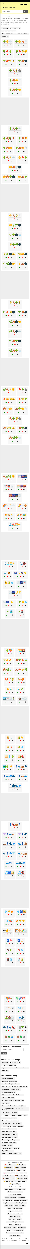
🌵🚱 (20, 611)
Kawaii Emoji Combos (10, 1197)
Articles (3, 1240)
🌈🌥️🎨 (22, 505)
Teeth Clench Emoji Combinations (10, 1148)
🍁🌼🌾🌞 (9, 399)
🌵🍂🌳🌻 (9, 138)
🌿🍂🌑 (22, 312)
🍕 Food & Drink (21, 1170)
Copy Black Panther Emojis (15, 1211)
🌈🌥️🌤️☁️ (9, 505)
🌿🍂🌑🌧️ (15, 331)
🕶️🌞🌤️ (7, 930)
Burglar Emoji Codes (20, 1189)
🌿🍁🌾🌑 (9, 312)
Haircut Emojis (8, 1205)
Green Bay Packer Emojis (8, 1078)
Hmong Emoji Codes (7, 1145)
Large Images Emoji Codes (8, 1092)
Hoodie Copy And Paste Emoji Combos (11, 1153)
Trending (8, 1240)
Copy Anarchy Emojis (8, 1203)
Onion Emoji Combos (21, 1203)
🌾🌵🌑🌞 (9, 254)
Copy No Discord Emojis (8, 1097)
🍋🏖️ (10, 689)
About (19, 1240)
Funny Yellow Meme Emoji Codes (15, 1230)
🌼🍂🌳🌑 (9, 176)
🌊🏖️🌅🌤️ (15, 524)
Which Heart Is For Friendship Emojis (11, 1089)
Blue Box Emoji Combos (10, 1227)
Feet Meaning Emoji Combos (19, 1086)
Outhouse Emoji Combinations (9, 1134)
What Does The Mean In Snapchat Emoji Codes (13, 1105)
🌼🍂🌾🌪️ (15, 215)
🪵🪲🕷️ (21, 1036)
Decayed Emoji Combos (22, 33)
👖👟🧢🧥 (9, 776)
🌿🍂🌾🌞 (9, 389)
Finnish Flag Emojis (15, 1216)
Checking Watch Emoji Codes (9, 1081)
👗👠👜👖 (15, 824)
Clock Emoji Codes (7, 1200)
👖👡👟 (22, 776)
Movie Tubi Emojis (22, 1115)
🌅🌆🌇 (21, 486)
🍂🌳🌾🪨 (15, 418)
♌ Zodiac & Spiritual (21, 1178)
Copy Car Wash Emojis (15, 1224)
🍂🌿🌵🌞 (9, 476)
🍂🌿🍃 (7, 669)
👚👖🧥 (22, 834)
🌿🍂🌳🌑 (15, 341)
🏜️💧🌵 (9, 756)
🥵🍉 (9, 998)
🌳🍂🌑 (22, 60)
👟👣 (9, 862)
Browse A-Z (17, 1239)
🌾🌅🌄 (20, 650)
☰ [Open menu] (3, 4)
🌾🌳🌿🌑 (15, 244)
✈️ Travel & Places (21, 1173)
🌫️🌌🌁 (21, 582)
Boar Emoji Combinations (20, 1200)
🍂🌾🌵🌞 (9, 428)
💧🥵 (9, 921)
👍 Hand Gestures (8, 1181)
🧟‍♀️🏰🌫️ (9, 1017)
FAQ (26, 1239)
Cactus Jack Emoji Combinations (15, 1222)
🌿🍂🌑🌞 (15, 321)
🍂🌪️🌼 (7, 408)
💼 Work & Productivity (21, 1175)
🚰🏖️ (20, 940)
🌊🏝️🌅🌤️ (10, 563)
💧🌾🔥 (8, 911)
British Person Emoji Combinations (10, 1084)
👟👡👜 (22, 853)
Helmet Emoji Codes (20, 1205)
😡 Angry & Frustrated (20, 1167)
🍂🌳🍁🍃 (21, 660)
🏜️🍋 (20, 737)
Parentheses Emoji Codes (15, 1219)
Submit (4, 1053)
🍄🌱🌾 (9, 679)
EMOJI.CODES (4, 1)
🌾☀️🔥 (7, 660)
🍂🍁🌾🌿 (21, 669)
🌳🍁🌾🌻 (9, 60)
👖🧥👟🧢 (15, 785)
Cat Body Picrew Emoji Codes (9, 1118)
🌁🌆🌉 (22, 476)
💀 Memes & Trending (20, 1181)
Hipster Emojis (22, 1227)
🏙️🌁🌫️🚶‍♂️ (9, 698)
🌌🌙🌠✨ (20, 573)
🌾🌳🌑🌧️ (15, 234)
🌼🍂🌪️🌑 (15, 167)
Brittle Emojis (5, 36)
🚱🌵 (10, 949)
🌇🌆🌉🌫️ (15, 495)
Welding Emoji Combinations (15, 1208)
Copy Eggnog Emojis (15, 1235)
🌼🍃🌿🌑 (15, 225)
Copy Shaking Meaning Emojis (9, 1137)
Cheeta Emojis (5, 1103)
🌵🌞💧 (22, 602)
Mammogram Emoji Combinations (15, 1233)
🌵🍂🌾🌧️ (9, 157)
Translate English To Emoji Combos (11, 1140)
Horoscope (14, 1240)
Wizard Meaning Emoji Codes (9, 1131)
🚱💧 (20, 949)
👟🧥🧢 (20, 862)
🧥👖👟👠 (9, 1027)
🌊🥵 (7, 573)
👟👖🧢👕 (9, 853)
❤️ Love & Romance (10, 1164)
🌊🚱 (23, 563)
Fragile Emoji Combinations (9, 31)
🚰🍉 (10, 940)
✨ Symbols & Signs (15, 1184)
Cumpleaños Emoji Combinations (10, 1120)
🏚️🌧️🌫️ (22, 698)
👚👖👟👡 (9, 834)
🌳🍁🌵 (7, 51)
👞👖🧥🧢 (9, 843)
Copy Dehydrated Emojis (8, 33)
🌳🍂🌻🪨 (15, 70)
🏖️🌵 (20, 689)
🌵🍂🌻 (22, 138)
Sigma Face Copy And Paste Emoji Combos (13, 1100)
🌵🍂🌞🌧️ (15, 80)
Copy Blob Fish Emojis (7, 1151)
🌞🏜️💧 (8, 582)
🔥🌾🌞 (20, 921)
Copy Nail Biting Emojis (15, 1194)
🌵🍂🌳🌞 (15, 89)
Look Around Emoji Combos (9, 1115)
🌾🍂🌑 (22, 263)
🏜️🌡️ (10, 737)
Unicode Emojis (9, 1189)
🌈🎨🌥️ (8, 515)
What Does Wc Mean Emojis (9, 1129)
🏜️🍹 (10, 747)
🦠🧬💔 (20, 998)
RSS (28, 1240)
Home (2, 16)
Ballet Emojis (21, 1197)
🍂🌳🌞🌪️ (21, 408)
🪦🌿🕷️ (22, 1027)
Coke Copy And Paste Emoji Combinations (12, 1095)
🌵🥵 (9, 650)
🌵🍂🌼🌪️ (21, 147)
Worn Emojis (5, 28)
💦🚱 (21, 872)
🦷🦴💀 (9, 1007)
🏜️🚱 (21, 756)
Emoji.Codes (9, 1239)
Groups (22, 1239)
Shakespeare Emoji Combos (15, 1213)
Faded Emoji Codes (15, 28)
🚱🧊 (10, 959)
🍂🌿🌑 (22, 428)
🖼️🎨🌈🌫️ (21, 930)
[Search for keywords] (12, 11)
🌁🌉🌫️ (8, 486)
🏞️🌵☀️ (7, 766)
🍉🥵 (21, 679)
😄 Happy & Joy (21, 1164)
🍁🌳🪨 (22, 389)
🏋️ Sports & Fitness (8, 1175)
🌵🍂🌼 (7, 147)
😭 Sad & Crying (8, 1167)
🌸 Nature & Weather (9, 1173)
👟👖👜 (22, 843)
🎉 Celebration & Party (8, 1178)
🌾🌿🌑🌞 (9, 263)
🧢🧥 (21, 1017)
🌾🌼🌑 (22, 254)
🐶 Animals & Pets (10, 1170)
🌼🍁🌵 (22, 157)
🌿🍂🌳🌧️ (15, 350)
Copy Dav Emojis (6, 1086)
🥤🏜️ (20, 959)
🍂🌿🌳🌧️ (15, 437)
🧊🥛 (21, 1007)
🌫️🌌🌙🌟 (15, 592)
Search (25, 11)
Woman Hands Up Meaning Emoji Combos (12, 1126)
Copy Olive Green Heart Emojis (9, 1112)
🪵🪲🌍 (8, 1036)
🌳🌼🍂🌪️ (21, 41)
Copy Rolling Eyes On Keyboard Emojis (11, 1123)
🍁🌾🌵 (22, 399)
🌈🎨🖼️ (21, 515)
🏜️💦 (20, 747)
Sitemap (24, 1240)
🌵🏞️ (10, 611)
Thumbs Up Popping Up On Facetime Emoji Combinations (12, 1109)
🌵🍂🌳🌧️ (15, 128)
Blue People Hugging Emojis (9, 1142)
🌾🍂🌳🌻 (15, 302)
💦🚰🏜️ (9, 872)
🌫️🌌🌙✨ (9, 602)
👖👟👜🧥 (21, 766)
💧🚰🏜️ (21, 911)
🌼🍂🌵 (22, 176)
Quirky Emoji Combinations (15, 1192)
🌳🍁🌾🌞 (21, 51)
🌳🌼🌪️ (7, 41)
